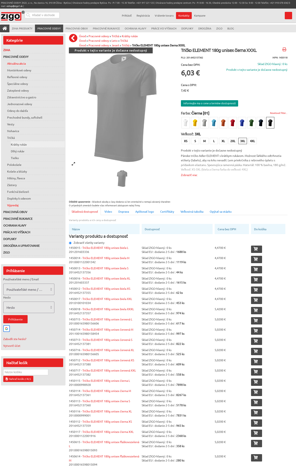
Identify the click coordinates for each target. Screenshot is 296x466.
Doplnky (9, 239)
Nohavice (13, 131)
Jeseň (115, 45)
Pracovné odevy (15, 56)
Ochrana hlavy (14, 225)
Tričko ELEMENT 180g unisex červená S (107, 339)
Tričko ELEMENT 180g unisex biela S (105, 268)
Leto (115, 40)
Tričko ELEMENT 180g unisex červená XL (108, 350)
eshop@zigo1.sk (15, 6)
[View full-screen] (73, 163)
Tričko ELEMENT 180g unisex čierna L (106, 380)
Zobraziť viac (189, 175)
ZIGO (6, 252)
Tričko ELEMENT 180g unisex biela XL (106, 278)
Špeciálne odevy (17, 83)
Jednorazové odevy (19, 104)
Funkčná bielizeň (18, 191)
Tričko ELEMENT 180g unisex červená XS (108, 360)
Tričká (11, 137)
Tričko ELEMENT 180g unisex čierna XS (107, 421)
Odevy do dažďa (17, 110)
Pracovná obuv (15, 212)
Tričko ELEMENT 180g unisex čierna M (106, 391)
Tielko (15, 158)
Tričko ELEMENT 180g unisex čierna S (106, 401)
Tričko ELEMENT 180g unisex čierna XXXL (158, 45)
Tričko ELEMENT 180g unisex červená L (107, 319)
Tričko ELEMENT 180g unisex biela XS (106, 288)
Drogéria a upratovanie (21, 245)
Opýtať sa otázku (221, 211)
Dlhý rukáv (17, 151)
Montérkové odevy (19, 70)
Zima (6, 50)
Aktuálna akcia (16, 63)
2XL (232, 141)
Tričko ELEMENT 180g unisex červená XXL (109, 370)
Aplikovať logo (144, 211)
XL (223, 141)
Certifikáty (167, 211)
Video (108, 211)
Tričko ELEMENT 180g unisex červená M (107, 329)
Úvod (82, 36)
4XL (252, 141)
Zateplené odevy (18, 90)
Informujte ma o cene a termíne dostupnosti (209, 103)
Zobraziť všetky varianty (86, 242)
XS (185, 141)
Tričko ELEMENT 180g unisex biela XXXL (108, 309)
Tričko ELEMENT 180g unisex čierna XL (107, 411)
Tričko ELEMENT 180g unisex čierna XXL (108, 431)
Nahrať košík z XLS (18, 379)
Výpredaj (13, 205)
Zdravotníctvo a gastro (21, 97)
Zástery (12, 185)
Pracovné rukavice (18, 218)
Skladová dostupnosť (85, 211)
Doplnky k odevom (19, 198)
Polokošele (14, 164)
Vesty (10, 124)
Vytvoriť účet (11, 345)
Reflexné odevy (17, 77)
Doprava (123, 211)
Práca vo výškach (16, 232)
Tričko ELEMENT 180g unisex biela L (105, 247)
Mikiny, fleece (16, 178)
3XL (242, 141)
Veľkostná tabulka (192, 211)
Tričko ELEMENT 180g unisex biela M (105, 258)
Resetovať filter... (278, 113)
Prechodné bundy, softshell (24, 117)
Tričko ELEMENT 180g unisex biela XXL (107, 299)
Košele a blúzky (17, 171)
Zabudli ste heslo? (14, 339)
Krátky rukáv (19, 144)
